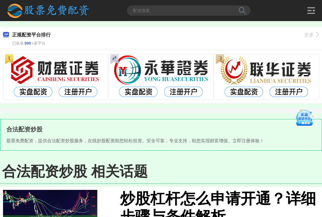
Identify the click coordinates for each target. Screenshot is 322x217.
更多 (311, 34)
